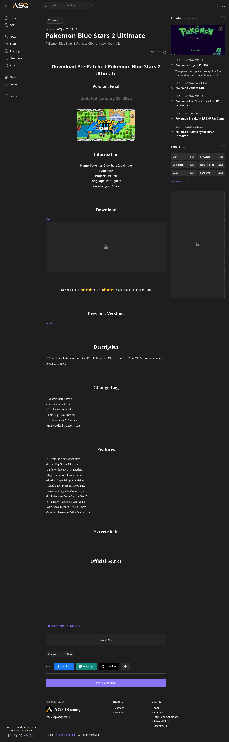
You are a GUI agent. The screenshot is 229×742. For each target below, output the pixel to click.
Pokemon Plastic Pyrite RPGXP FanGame (195, 134)
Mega (49, 219)
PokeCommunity (57, 626)
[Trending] (20, 51)
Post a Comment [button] (106, 682)
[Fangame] (211, 173)
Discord (75, 626)
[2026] (190, 60)
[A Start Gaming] (22, 5)
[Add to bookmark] (220, 28)
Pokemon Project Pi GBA (191, 65)
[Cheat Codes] (20, 58)
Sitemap (9, 727)
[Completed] (54, 654)
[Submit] (20, 95)
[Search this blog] (67, 5)
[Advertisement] (106, 247)
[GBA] (69, 654)
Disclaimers (160, 725)
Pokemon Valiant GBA (190, 88)
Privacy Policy (161, 721)
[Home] (20, 18)
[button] (6, 5)
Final (49, 323)
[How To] (20, 65)
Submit (119, 712)
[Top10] (20, 43)
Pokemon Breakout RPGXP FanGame (200, 118)
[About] (20, 77)
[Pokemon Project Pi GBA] (198, 40)
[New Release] (211, 164)
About (157, 708)
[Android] (199, 113)
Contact (119, 708)
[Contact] (20, 84)
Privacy (32, 727)
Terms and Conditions (20, 730)
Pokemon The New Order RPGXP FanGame (197, 103)
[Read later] (152, 53)
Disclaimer (21, 727)
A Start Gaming (65, 734)
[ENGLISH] (199, 60)
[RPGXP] (20, 36)
